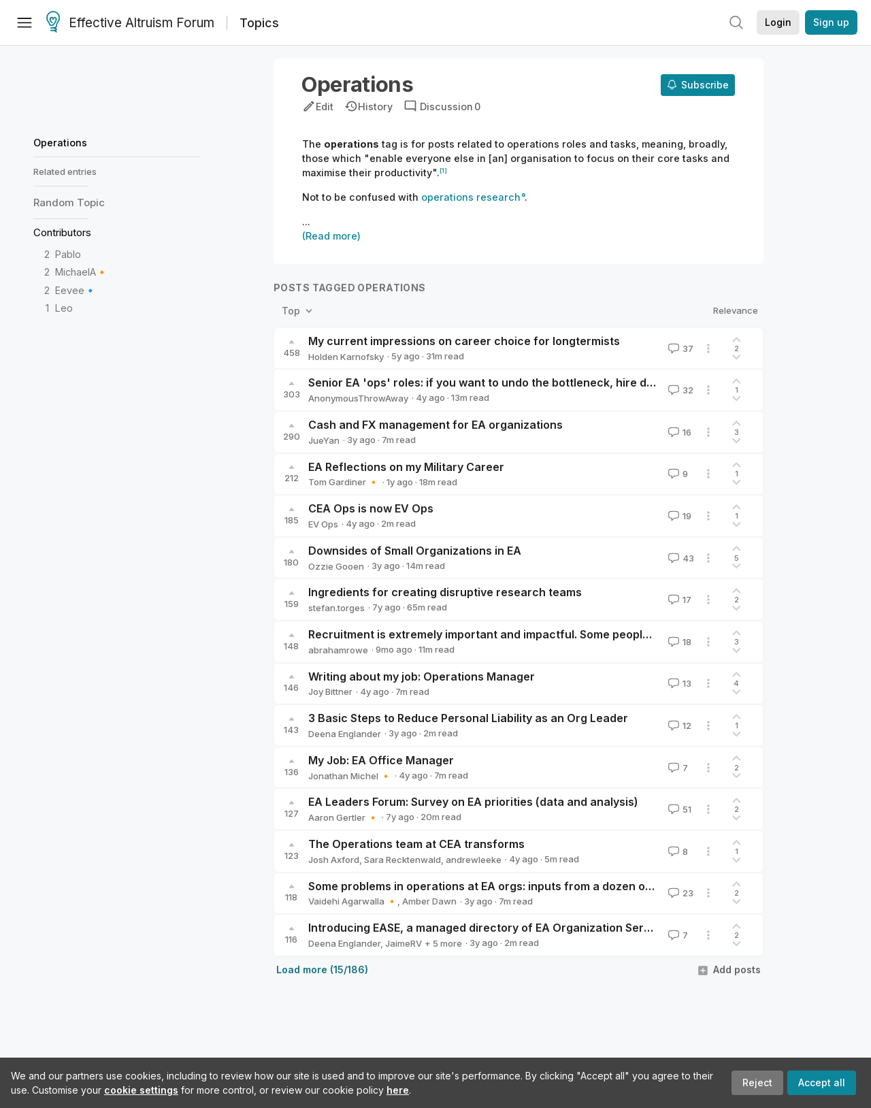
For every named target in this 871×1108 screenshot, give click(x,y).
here (398, 1090)
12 (678, 725)
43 (679, 558)
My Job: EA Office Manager (381, 760)
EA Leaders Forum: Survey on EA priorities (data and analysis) (473, 802)
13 (678, 683)
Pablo (68, 254)
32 (679, 390)
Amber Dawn (429, 901)
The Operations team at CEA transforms (416, 844)
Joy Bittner (330, 691)
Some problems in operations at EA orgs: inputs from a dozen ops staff (497, 886)
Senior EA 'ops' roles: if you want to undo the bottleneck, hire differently (502, 382)
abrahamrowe (338, 650)
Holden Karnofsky (346, 356)
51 (678, 809)
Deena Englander (344, 733)
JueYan (324, 440)
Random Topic (69, 202)
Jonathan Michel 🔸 (349, 775)
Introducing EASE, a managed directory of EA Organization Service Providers (514, 927)
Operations (60, 142)
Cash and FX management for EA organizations (435, 424)
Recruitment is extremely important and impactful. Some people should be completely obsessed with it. (583, 634)
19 (678, 516)
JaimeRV (403, 943)
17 (678, 599)
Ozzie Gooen (336, 566)
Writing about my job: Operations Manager (421, 676)
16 (678, 432)
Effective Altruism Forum (130, 23)
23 (679, 893)
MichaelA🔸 (81, 272)
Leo (64, 308)
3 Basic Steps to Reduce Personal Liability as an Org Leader (468, 718)
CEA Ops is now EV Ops (370, 508)
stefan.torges (336, 607)
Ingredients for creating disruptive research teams (445, 592)
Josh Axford (333, 859)
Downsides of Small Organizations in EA (414, 550)
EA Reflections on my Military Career (406, 467)
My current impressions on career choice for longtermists (464, 341)
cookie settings (141, 1090)
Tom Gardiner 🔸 (343, 481)
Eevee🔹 (76, 290)
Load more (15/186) (322, 969)
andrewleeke (474, 859)
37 (679, 348)
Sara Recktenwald (402, 859)
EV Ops (323, 524)
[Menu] (24, 22)
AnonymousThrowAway (358, 398)
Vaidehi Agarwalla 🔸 (352, 901)
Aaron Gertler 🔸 (343, 817)
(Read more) (331, 236)
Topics (259, 23)
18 (678, 642)
